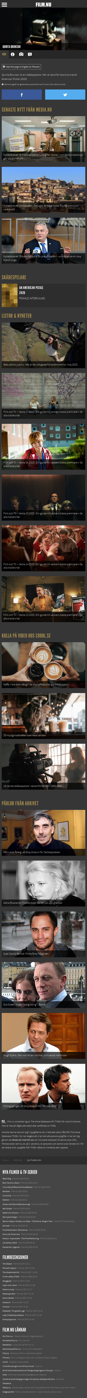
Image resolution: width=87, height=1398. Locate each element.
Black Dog (7, 1178)
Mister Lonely (8, 1289)
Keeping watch (9, 1294)
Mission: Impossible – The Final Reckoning (21, 1238)
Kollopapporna (9, 1319)
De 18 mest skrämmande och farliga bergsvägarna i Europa (28, 1370)
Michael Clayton (9, 1268)
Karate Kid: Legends (11, 1247)
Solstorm (6, 1302)
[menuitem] (5, 1160)
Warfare (6, 1200)
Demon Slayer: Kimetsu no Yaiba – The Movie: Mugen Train (28, 1221)
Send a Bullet (8, 1298)
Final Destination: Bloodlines (15, 1230)
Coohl (5, 1362)
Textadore (7, 1383)
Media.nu (7, 1387)
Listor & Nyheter (17, 316)
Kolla (5, 1375)
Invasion (6, 1306)
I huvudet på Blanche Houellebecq (17, 1187)
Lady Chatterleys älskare (13, 1315)
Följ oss (6, 1353)
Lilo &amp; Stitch (10, 1243)
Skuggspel (7, 1281)
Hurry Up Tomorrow (11, 1234)
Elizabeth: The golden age (14, 1311)
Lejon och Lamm (10, 1285)
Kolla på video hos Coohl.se (26, 636)
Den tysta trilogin (10, 1217)
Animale (6, 1226)
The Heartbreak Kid (11, 1272)
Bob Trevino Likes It (11, 1183)
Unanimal (7, 1195)
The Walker (7, 1264)
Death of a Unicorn (11, 1213)
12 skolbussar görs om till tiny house (18, 1366)
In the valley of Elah (11, 1276)
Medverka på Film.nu (12, 1349)
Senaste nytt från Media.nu (27, 109)
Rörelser (6, 1191)
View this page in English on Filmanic (21, 67)
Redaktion (7, 1345)
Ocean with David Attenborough (16, 1204)
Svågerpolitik (8, 1392)
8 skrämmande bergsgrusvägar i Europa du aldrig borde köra (29, 1379)
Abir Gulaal (7, 1208)
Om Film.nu (8, 1336)
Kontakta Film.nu (10, 1340)
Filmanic (6, 1358)
